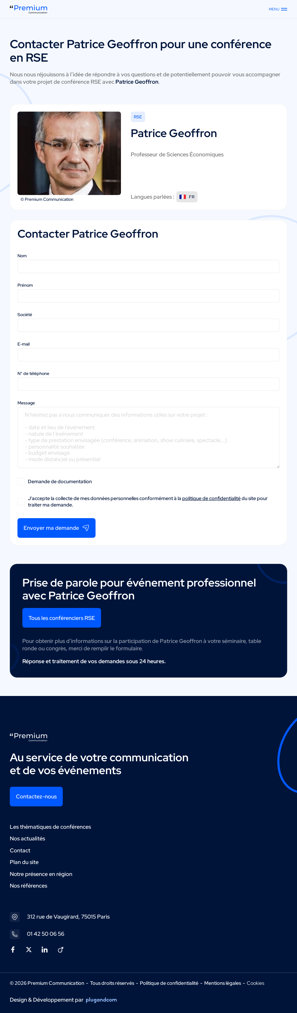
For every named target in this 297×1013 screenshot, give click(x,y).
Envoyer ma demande (56, 528)
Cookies (255, 983)
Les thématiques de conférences (50, 826)
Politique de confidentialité (169, 983)
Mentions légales (222, 983)
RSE (138, 117)
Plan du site (24, 862)
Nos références (28, 885)
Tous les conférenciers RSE (61, 617)
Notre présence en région (41, 873)
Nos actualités (27, 838)
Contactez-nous (36, 796)
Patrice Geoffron (112, 44)
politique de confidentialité (211, 498)
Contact (20, 850)
